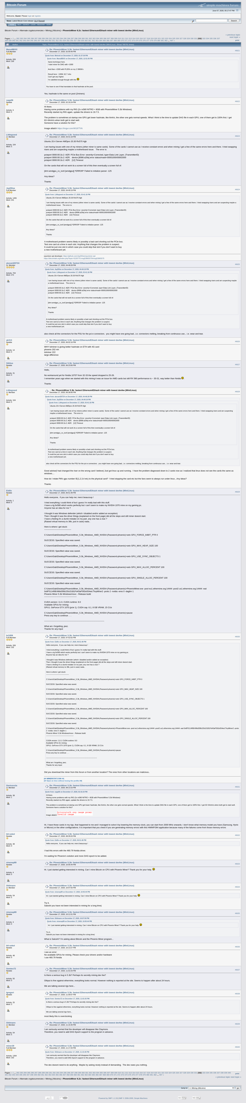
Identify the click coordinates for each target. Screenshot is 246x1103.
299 (79, 38)
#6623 (237, 136)
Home (12, 24)
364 (100, 40)
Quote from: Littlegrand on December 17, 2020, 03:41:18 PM (67, 194)
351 (53, 40)
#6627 (237, 364)
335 (211, 38)
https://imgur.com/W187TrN (70, 128)
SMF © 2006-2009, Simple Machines (133, 1098)
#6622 (237, 101)
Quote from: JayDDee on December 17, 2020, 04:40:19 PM (67, 269)
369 (118, 40)
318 (148, 38)
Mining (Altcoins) (53, 30)
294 (61, 38)
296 (68, 38)
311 (123, 38)
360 (86, 40)
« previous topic (233, 35)
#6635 (237, 913)
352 (57, 40)
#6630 (237, 637)
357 (75, 40)
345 (31, 40)
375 (140, 40)
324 (170, 38)
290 (46, 38)
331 (195, 38)
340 (13, 40)
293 (57, 38)
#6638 (237, 994)
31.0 (36, 21)
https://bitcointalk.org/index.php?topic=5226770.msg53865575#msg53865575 (74, 258)
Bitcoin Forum (11, 30)
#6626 (237, 341)
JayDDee (10, 188)
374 (137, 40)
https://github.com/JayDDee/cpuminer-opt (79, 256)
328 (184, 38)
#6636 (237, 947)
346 (35, 40)
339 (10, 40)
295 (65, 38)
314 (134, 38)
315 (137, 38)
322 (163, 38)
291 (50, 38)
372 (129, 40)
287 (36, 38)
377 (147, 40)
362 (93, 40)
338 (6, 40)
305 (101, 38)
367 (111, 40)
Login (33, 24)
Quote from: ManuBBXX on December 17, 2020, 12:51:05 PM (70, 59)
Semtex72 (11, 968)
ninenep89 (11, 862)
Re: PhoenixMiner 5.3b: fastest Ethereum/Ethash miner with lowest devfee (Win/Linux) (92, 49)
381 (162, 40)
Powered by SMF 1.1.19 (108, 1098)
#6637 (237, 970)
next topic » (235, 37)
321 (159, 38)
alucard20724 (12, 263)
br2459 (9, 635)
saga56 (9, 100)
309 (115, 38)
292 (54, 38)
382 (166, 40)
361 (89, 40)
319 (152, 38)
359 (82, 40)
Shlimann (11, 885)
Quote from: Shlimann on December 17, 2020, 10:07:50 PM (67, 918)
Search (26, 24)
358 (78, 40)
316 (141, 38)
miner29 (10, 1046)
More (49, 24)
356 (71, 40)
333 (204, 38)
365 (104, 40)
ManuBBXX (11, 49)
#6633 (237, 864)
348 (42, 40)
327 (181, 38)
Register (41, 24)
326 (177, 38)
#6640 (237, 1047)
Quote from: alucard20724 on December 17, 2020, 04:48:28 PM (68, 396)
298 (75, 38)
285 (28, 38)
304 (97, 38)
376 (144, 40)
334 (207, 38)
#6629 (237, 492)
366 (107, 40)
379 (155, 40)
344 (28, 40)
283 (21, 38)
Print (237, 40)
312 (126, 38)
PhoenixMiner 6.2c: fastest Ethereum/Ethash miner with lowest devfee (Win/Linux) (103, 30)
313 (130, 38)
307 (108, 38)
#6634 (237, 887)
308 (112, 38)
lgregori (10, 992)
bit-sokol (10, 834)
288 (39, 38)
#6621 (237, 51)
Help (19, 24)
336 (214, 38)
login (30, 16)
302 (90, 38)
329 (188, 38)
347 (39, 40)
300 (83, 38)
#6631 (237, 787)
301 (86, 38)
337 (218, 38)
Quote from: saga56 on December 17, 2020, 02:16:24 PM (66, 792)
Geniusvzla (11, 785)
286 (32, 38)
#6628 (237, 392)
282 (17, 38)
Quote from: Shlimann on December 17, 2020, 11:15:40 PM (67, 1052)
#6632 (237, 835)
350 (49, 40)
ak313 (9, 340)
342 (20, 40)
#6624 (237, 189)
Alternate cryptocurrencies (32, 30)
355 (68, 40)
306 (105, 38)
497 (171, 40)
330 (192, 38)
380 (158, 40)
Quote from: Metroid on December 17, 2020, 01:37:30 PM (66, 55)
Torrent (41, 21)
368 (115, 40)
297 (72, 38)
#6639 (237, 1024)
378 (151, 40)
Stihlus (9, 363)
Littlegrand (11, 134)
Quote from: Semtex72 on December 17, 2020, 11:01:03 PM (67, 999)
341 (17, 40)
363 (97, 40)
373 (133, 40)
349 (46, 40)
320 (155, 38)
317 (144, 38)
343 (24, 40)
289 (43, 38)
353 (60, 40)
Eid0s (9, 490)
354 (64, 40)
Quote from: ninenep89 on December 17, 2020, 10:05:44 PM (67, 892)
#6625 (237, 264)
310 (119, 38)
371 (126, 40)
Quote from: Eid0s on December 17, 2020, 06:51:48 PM (65, 642)
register (37, 16)
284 (25, 38)
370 (122, 40)
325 (173, 38)
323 (166, 38)
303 (94, 38)
